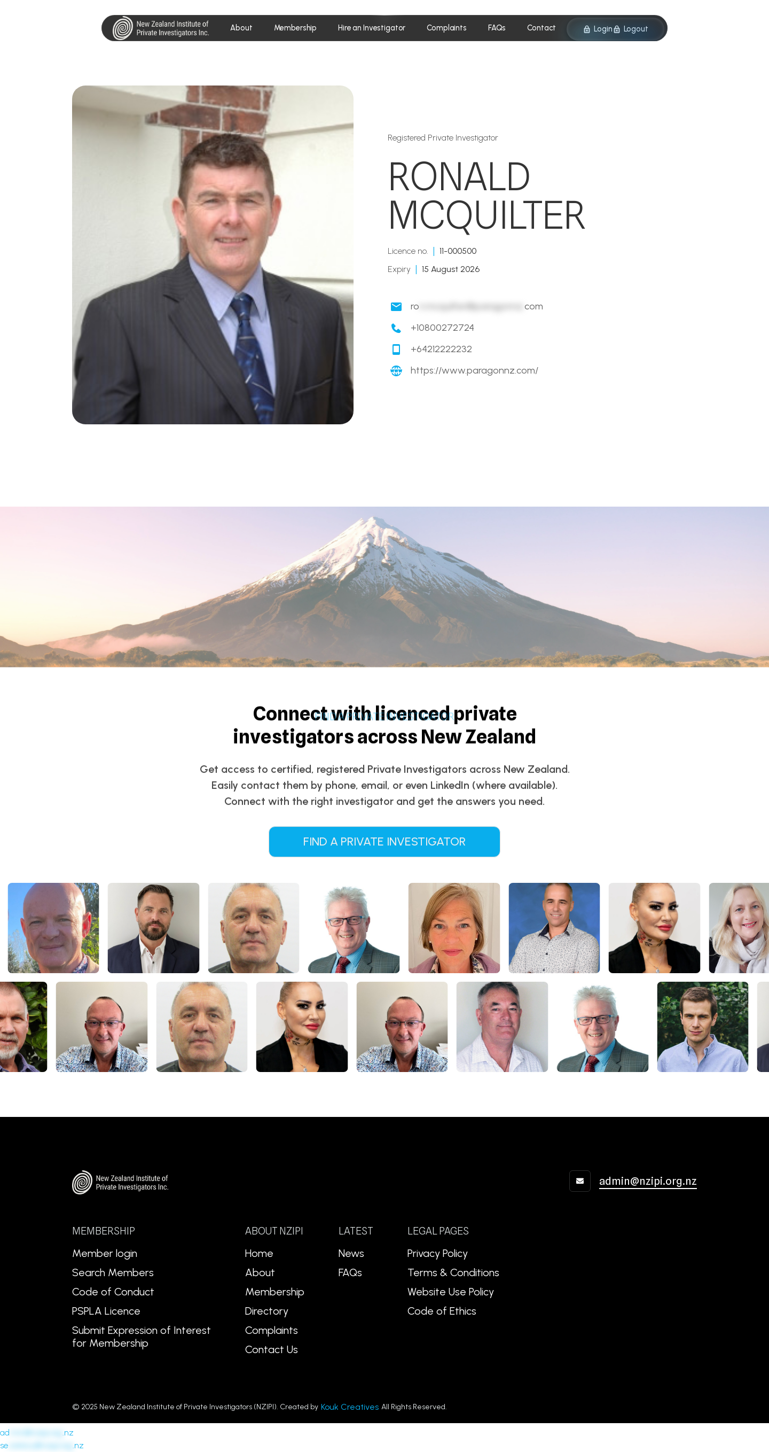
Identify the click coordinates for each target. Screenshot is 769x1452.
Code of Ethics (441, 1311)
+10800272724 (442, 327)
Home (259, 1253)
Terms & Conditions (453, 1272)
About (260, 1272)
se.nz (42, 1445)
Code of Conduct (113, 1291)
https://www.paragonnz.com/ (474, 370)
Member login (104, 1253)
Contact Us (271, 1349)
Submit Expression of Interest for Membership (141, 1336)
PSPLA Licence (106, 1311)
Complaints (271, 1330)
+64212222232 (441, 349)
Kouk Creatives (350, 1407)
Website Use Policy (450, 1291)
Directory (266, 1311)
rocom (477, 307)
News (351, 1253)
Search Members (113, 1272)
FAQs (350, 1272)
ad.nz (37, 1432)
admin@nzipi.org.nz (648, 1181)
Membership (274, 1291)
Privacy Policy (437, 1253)
